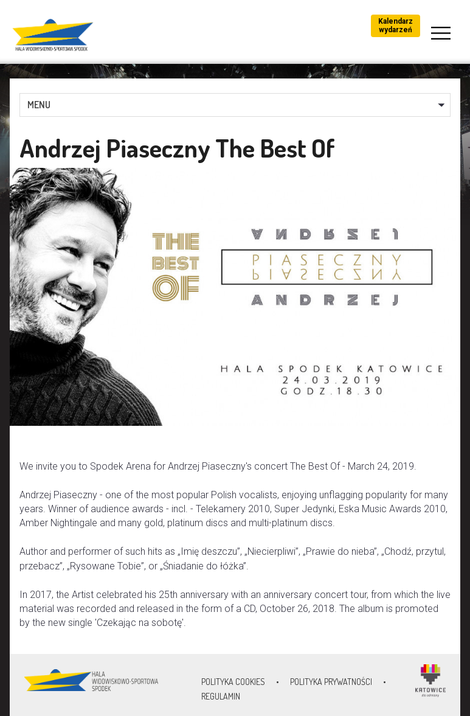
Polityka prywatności (331, 681)
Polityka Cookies (233, 681)
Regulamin (220, 696)
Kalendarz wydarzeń (395, 25)
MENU (38, 105)
